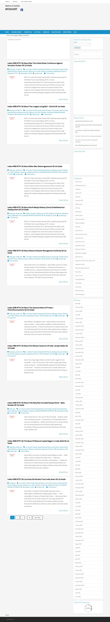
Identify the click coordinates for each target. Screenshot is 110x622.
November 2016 (79, 578)
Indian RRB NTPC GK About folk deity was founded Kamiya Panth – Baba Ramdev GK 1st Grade (36, 404)
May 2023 (77, 375)
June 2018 (78, 506)
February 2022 (79, 397)
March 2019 (78, 472)
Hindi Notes (78, 212)
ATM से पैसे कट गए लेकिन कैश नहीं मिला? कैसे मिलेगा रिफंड (87, 131)
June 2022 (78, 394)
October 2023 (78, 356)
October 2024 (78, 333)
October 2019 (78, 446)
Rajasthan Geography (81, 253)
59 (29, 517)
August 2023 (78, 363)
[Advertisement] (64, 16)
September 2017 (79, 540)
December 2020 (79, 420)
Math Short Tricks (80, 242)
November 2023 (79, 352)
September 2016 (79, 585)
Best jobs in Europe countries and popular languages (86, 140)
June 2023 (78, 371)
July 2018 (77, 502)
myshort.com (10, 619)
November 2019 (79, 442)
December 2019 (79, 439)
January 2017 (78, 570)
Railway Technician (47, 71)
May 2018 (77, 510)
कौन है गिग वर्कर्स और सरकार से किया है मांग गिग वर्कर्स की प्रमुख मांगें (88, 126)
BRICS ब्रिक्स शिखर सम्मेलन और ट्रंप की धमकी (86, 145)
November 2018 (79, 487)
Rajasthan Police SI (60, 71)
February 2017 (79, 566)
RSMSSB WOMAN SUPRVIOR (49, 172)
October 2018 (78, 491)
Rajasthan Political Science (82, 268)
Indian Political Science (81, 234)
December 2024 (79, 326)
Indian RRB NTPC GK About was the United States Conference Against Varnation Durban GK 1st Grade (34, 64)
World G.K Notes (79, 290)
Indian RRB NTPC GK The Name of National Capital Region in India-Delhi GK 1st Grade (38, 442)
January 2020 (78, 435)
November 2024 (79, 330)
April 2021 (77, 412)
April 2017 (77, 559)
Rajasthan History (80, 264)
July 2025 (77, 315)
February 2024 (79, 341)
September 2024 (79, 337)
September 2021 (79, 409)
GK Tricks (77, 208)
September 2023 (79, 360)
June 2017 (78, 551)
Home (8, 35)
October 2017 (78, 536)
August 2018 (78, 499)
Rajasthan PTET (12, 73)
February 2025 (79, 318)
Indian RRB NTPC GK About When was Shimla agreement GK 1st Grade (34, 166)
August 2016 (78, 589)
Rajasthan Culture (80, 245)
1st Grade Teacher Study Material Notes (38, 69)
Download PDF (79, 200)
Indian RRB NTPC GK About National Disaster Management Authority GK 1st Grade (36, 251)
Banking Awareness (80, 185)
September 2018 (79, 495)
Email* (82, 43)
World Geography (79, 294)
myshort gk (38, 73)
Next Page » (38, 517)
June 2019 (78, 461)
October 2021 (78, 405)
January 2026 (78, 311)
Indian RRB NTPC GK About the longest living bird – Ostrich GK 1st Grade (36, 106)
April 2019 (77, 469)
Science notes (79, 275)
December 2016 (79, 574)
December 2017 (79, 529)
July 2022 (77, 390)
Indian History (79, 230)
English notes (79, 204)
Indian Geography (80, 223)
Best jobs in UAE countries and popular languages (88, 136)
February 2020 (79, 431)
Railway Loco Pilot (35, 71)
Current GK (78, 193)
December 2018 (79, 484)
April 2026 (77, 303)
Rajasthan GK (78, 257)
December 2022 (79, 382)
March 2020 (78, 427)
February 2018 (79, 521)
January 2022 (78, 401)
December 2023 (79, 348)
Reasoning (78, 272)
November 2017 (79, 533)
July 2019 (77, 457)
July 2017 (77, 548)
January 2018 (78, 525)
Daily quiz (12, 69)
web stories (78, 287)
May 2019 (77, 465)
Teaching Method (80, 279)
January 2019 (78, 480)
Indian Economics (79, 219)
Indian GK (19, 69)
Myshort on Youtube (12, 6)
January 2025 (78, 322)
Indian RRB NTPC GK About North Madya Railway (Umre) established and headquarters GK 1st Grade (35, 208)
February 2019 (79, 476)
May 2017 (77, 555)
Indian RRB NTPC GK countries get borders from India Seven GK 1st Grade (36, 479)
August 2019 (78, 454)
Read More (63, 99)
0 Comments (50, 73)
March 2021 (78, 416)
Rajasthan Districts (80, 249)
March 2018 (78, 517)
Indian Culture (79, 215)
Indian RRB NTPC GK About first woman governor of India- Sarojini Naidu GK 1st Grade (37, 347)
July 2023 (77, 367)
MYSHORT (11, 9)
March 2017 (78, 563)
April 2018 (77, 514)
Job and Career (79, 238)
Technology (78, 283)
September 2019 (79, 450)
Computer (12, 483)
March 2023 (78, 378)
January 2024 (78, 345)
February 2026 (79, 307)
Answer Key (78, 181)
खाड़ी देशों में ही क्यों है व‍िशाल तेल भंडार (84, 121)
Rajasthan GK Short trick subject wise (85, 260)
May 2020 (77, 424)
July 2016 (77, 593)
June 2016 (78, 596)
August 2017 (78, 544)
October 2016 (78, 581)
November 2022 (79, 386)
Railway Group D (23, 71)
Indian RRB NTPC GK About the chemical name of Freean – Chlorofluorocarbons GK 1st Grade (30, 308)
